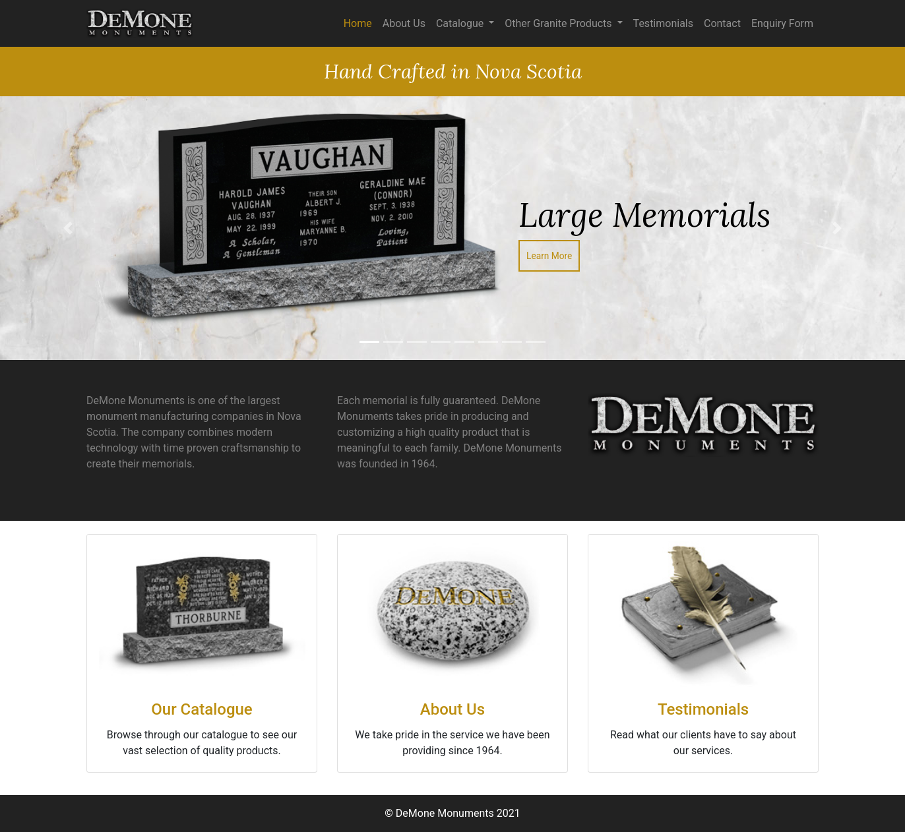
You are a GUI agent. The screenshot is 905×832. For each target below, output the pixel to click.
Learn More (549, 256)
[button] (68, 228)
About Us (404, 23)
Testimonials (663, 23)
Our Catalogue (201, 709)
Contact (722, 23)
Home (358, 23)
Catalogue (461, 23)
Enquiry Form (782, 23)
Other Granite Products (559, 23)
